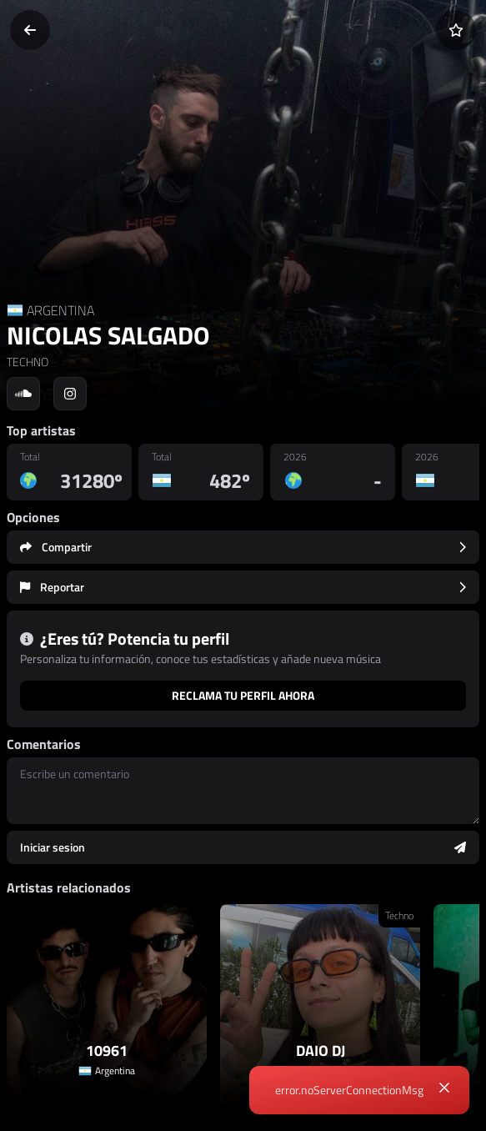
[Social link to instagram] (70, 393)
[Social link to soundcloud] (23, 393)
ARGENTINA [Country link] (60, 310)
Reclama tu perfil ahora (243, 695)
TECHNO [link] (27, 361)
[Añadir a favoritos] (456, 30)
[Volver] (30, 30)
